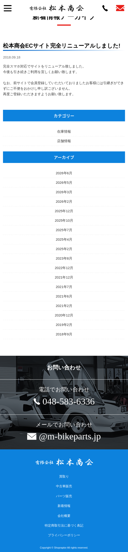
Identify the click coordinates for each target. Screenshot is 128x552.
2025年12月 (64, 211)
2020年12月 (64, 315)
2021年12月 (64, 277)
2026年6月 (64, 173)
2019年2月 (64, 325)
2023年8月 (64, 258)
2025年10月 (64, 220)
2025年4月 (64, 239)
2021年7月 (64, 287)
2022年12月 (64, 268)
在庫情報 (64, 131)
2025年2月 (64, 249)
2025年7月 (64, 230)
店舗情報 (64, 141)
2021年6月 (64, 296)
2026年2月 (64, 201)
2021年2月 (64, 306)
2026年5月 (64, 182)
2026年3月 (64, 192)
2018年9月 (64, 334)
